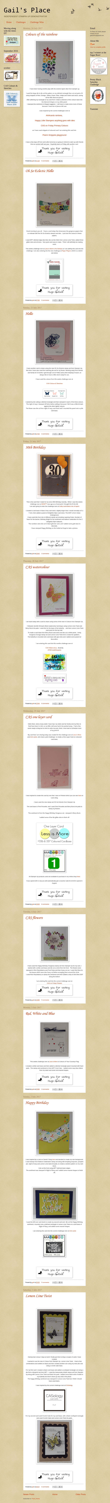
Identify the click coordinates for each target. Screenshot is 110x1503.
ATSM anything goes (54, 650)
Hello (29, 314)
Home (9, 22)
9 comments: (45, 161)
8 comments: (45, 904)
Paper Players (67, 251)
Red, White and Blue (39, 1014)
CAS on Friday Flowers (54, 983)
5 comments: (45, 1000)
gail (93, 44)
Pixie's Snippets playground (54, 135)
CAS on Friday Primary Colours (54, 126)
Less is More (77, 735)
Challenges (21, 22)
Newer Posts (28, 1494)
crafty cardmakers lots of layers (69, 506)
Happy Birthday (36, 1103)
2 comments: (45, 1089)
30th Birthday (35, 447)
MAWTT (44, 504)
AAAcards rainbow (54, 115)
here (80, 795)
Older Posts (81, 1494)
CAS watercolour (37, 567)
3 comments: (45, 553)
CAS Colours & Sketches (54, 383)
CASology (69, 1385)
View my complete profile (97, 47)
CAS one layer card (38, 717)
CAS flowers (34, 918)
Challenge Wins (37, 22)
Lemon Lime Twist (38, 1296)
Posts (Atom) (36, 1498)
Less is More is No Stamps (53, 248)
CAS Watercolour (51, 648)
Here (78, 876)
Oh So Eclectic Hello (39, 171)
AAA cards (33, 737)
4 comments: (45, 434)
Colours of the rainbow (41, 34)
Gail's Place (27, 10)
